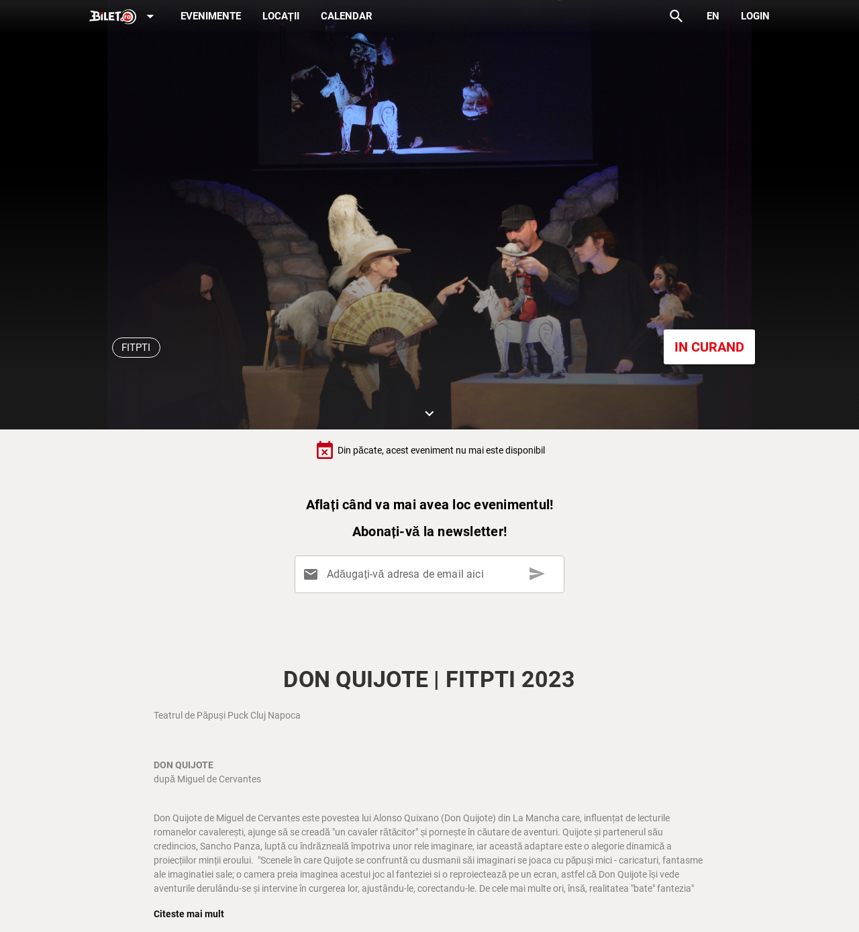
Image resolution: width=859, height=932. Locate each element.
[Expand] (124, 17)
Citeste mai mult (189, 914)
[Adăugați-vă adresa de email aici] (431, 574)
